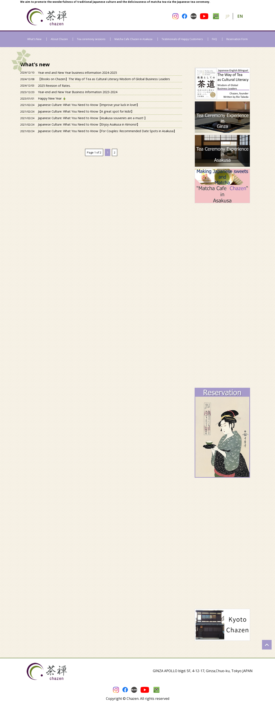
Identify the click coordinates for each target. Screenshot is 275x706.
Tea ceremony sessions (91, 39)
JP (228, 16)
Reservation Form (237, 39)
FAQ (214, 39)
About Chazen (59, 39)
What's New (34, 39)
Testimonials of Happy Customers (182, 39)
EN (240, 16)
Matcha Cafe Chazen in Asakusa (133, 39)
